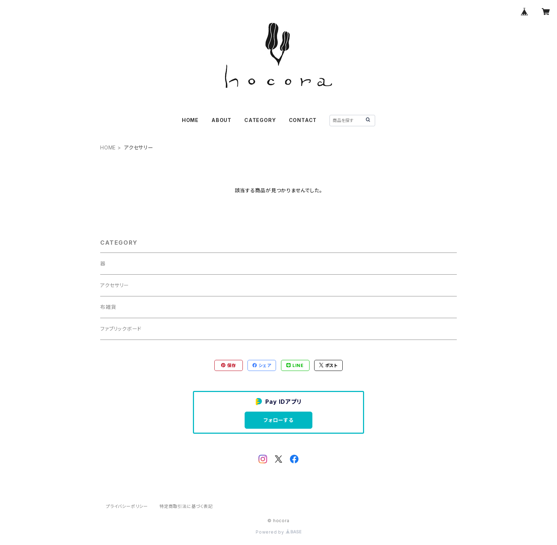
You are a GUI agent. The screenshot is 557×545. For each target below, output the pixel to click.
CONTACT (303, 120)
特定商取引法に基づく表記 (186, 506)
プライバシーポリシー (127, 506)
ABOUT (221, 120)
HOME (190, 120)
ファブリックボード (121, 329)
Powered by (278, 532)
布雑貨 (108, 307)
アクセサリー (114, 285)
